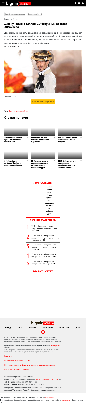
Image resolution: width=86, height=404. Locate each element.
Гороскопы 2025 (35, 14)
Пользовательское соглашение (16, 369)
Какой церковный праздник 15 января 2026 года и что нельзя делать (43, 247)
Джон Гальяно (14, 111)
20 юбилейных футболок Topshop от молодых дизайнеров (13, 163)
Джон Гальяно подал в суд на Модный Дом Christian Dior (13, 139)
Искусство (64, 328)
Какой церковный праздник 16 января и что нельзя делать (43, 255)
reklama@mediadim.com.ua (47, 379)
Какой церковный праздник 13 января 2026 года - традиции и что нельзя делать (45, 237)
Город (15, 19)
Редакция (8, 356)
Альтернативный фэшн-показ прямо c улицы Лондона (67, 139)
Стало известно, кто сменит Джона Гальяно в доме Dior (40, 139)
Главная (7, 19)
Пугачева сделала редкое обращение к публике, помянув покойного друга (39, 164)
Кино (20, 328)
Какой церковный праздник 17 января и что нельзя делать (43, 262)
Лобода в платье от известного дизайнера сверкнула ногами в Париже (67, 164)
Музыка (32, 328)
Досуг (78, 328)
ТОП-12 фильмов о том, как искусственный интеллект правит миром (44, 228)
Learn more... (66, 400)
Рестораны (48, 328)
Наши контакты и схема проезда (17, 360)
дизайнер (24, 111)
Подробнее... (50, 397)
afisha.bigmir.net (55, 345)
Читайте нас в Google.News (43, 101)
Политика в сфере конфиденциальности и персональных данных (30, 365)
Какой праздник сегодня (15, 14)
